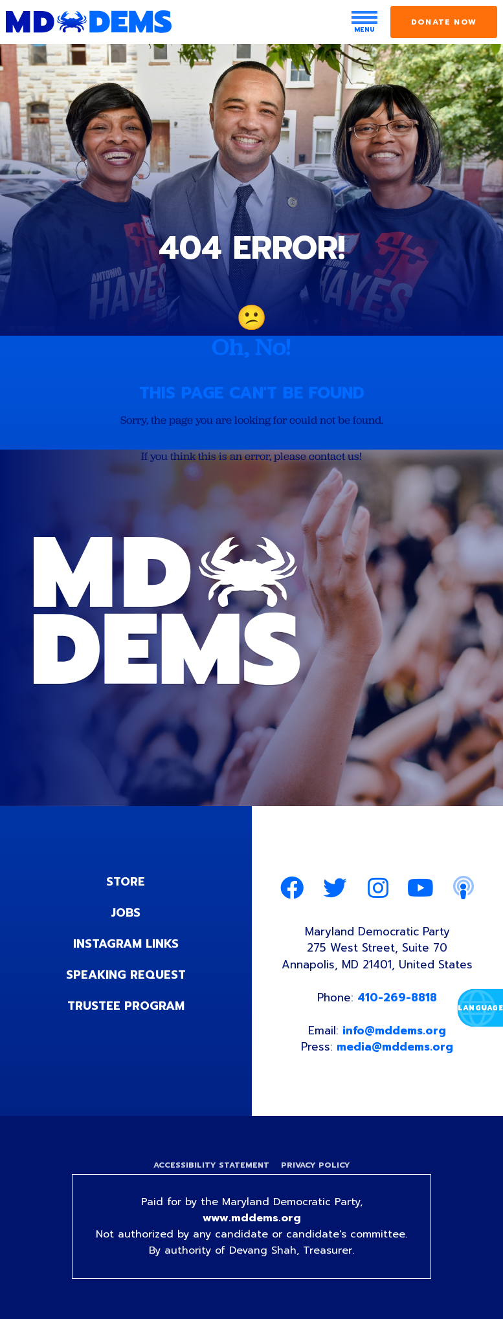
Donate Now (443, 22)
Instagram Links (126, 944)
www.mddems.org (252, 1218)
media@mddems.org (395, 1046)
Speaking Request (126, 975)
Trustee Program (125, 1006)
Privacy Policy (315, 1165)
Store (125, 882)
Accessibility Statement (211, 1165)
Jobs (125, 913)
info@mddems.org (394, 1030)
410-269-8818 (397, 997)
